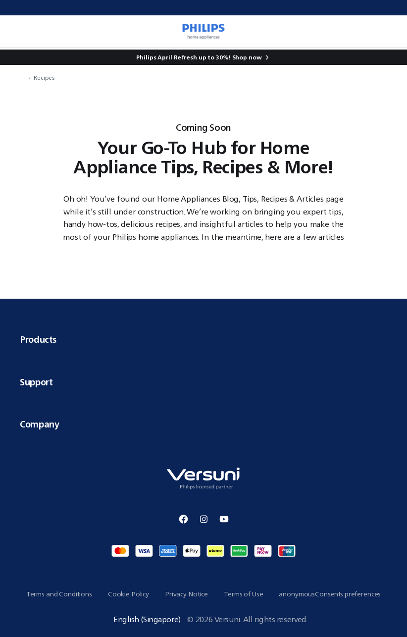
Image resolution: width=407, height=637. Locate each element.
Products (203, 339)
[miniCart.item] (389, 31)
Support (203, 382)
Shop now (247, 57)
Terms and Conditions (59, 593)
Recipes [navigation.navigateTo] (44, 77)
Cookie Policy (128, 593)
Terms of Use (243, 593)
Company (203, 424)
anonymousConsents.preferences (330, 593)
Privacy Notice (186, 593)
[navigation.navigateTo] (23, 77)
